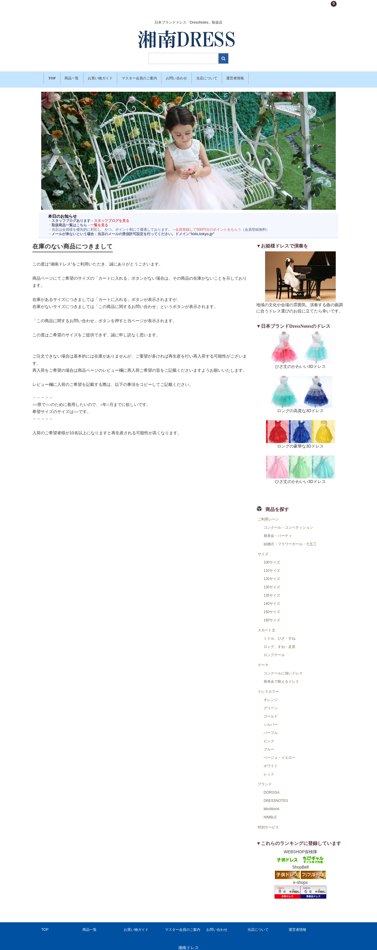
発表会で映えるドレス (281, 676)
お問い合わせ (210, 77)
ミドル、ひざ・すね (279, 633)
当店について (249, 77)
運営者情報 (285, 77)
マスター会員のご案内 (164, 77)
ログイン (284, 7)
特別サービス (268, 822)
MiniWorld (271, 804)
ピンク (269, 736)
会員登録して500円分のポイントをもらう (208, 224)
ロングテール (274, 650)
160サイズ (272, 615)
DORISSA (272, 787)
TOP (53, 77)
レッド (269, 769)
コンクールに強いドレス (283, 668)
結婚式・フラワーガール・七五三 (290, 539)
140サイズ (272, 599)
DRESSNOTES (276, 796)
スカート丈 (266, 625)
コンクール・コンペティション (288, 522)
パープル (271, 728)
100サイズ (272, 557)
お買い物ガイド (116, 77)
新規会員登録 (308, 7)
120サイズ (272, 574)
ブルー (269, 744)
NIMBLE (270, 812)
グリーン (271, 703)
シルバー (271, 720)
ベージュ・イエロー (279, 753)
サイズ (263, 549)
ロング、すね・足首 (279, 642)
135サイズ (272, 590)
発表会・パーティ (278, 531)
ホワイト (271, 761)
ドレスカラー (268, 686)
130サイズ (272, 582)
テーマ (263, 660)
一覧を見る (99, 220)
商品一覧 (80, 77)
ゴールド (271, 711)
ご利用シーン (268, 514)
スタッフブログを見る (111, 216)
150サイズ (272, 607)
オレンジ (271, 695)
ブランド (265, 779)
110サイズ (272, 566)
